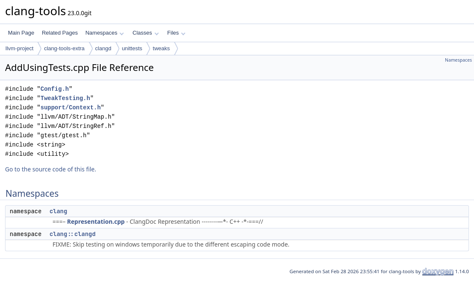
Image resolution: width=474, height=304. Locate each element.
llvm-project (19, 48)
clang (58, 211)
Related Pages (60, 33)
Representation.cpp (96, 221)
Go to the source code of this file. (50, 169)
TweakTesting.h (65, 98)
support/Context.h (70, 107)
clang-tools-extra (64, 48)
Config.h (54, 89)
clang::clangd (72, 234)
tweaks (161, 48)
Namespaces (104, 33)
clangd (103, 48)
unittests (132, 48)
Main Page (21, 33)
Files (176, 33)
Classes (145, 33)
